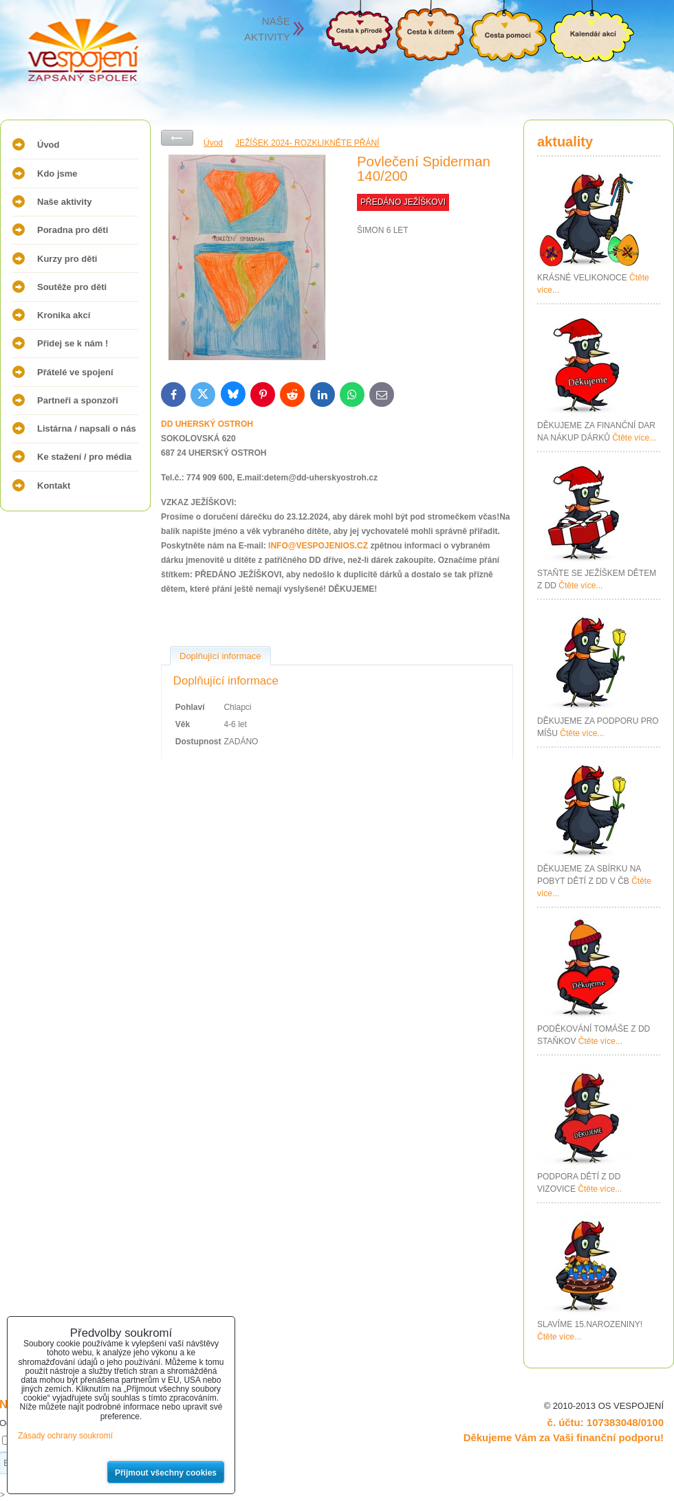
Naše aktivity (64, 202)
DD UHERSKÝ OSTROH (207, 424)
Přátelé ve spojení (75, 372)
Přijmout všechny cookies (166, 1473)
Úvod (48, 145)
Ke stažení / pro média (84, 457)
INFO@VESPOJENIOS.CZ (318, 546)
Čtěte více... (634, 438)
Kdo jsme (57, 173)
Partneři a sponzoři (77, 400)
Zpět (177, 138)
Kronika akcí (63, 315)
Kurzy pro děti (67, 259)
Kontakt (53, 485)
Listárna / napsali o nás (86, 428)
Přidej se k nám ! (72, 343)
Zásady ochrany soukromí (65, 1436)
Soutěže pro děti (72, 287)
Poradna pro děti (72, 230)
